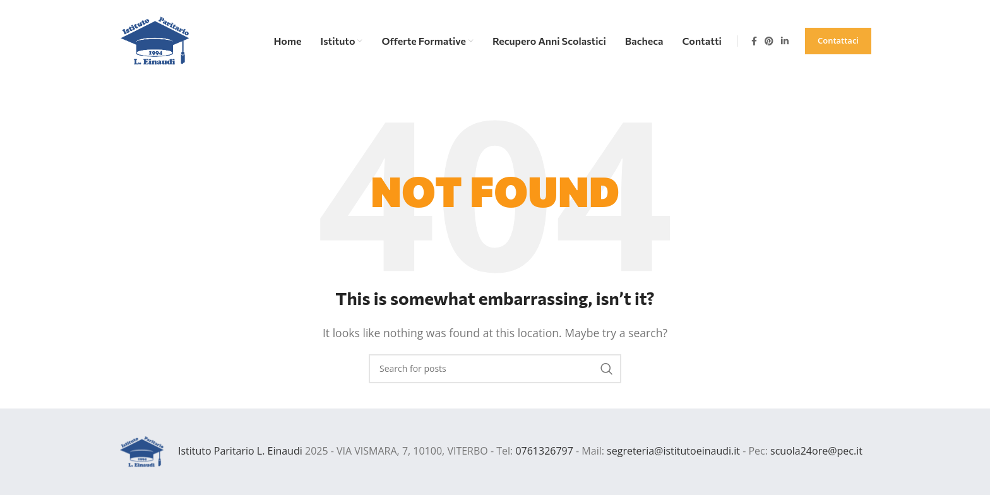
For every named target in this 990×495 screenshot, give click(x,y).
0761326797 (544, 451)
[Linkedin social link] (784, 41)
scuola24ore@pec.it (816, 451)
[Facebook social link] (754, 41)
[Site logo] (155, 40)
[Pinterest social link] (769, 41)
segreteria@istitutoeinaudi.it (673, 451)
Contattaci (838, 40)
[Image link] (142, 451)
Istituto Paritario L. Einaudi (240, 451)
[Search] (495, 368)
